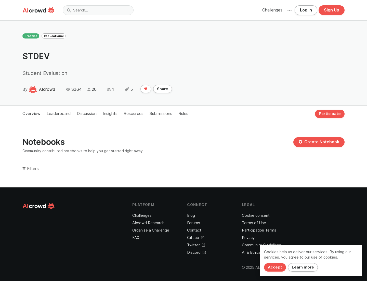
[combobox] (98, 10)
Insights (110, 113)
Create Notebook (319, 141)
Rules (183, 113)
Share (162, 89)
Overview (31, 113)
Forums (193, 223)
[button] (289, 10)
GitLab (195, 237)
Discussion (87, 113)
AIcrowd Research (148, 223)
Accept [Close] (275, 267)
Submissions (161, 113)
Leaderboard (59, 113)
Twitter (196, 245)
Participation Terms (259, 230)
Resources (133, 113)
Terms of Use (254, 223)
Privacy (248, 237)
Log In (306, 10)
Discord (196, 252)
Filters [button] (30, 168)
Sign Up (331, 10)
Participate (330, 113)
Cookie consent (256, 215)
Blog (191, 215)
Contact (194, 230)
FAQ (135, 237)
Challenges (272, 10)
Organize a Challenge (150, 230)
